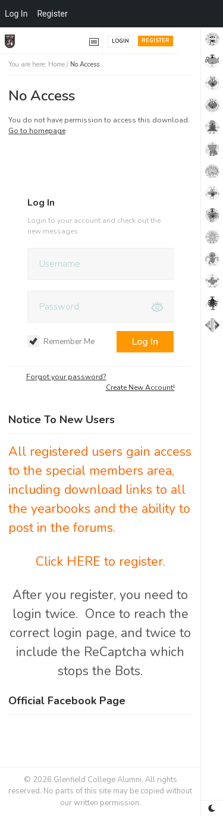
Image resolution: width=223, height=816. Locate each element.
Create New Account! (140, 387)
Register (155, 40)
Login (120, 41)
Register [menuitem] (52, 13)
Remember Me (61, 341)
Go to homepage (36, 131)
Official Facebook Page (66, 701)
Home (56, 64)
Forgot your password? (66, 377)
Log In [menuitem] (16, 13)
